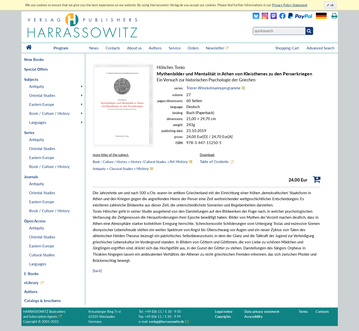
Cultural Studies (42, 255)
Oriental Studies (42, 95)
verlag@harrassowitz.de (166, 322)
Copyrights (223, 317)
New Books (34, 59)
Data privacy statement (261, 312)
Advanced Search (320, 48)
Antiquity (36, 86)
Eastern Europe (41, 104)
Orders (193, 48)
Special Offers (36, 69)
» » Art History (140, 161)
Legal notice (224, 312)
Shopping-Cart (287, 48)
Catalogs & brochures (42, 300)
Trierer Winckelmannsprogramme (213, 88)
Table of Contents (214, 161)
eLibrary (31, 282)
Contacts (113, 48)
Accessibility (253, 317)
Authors (155, 48)
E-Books (31, 273)
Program (61, 48)
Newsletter (215, 48)
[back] (97, 271)
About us (134, 48)
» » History (121, 168)
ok (332, 5)
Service (175, 48)
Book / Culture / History (49, 113)
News (94, 48)
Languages (37, 122)
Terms (303, 312)
